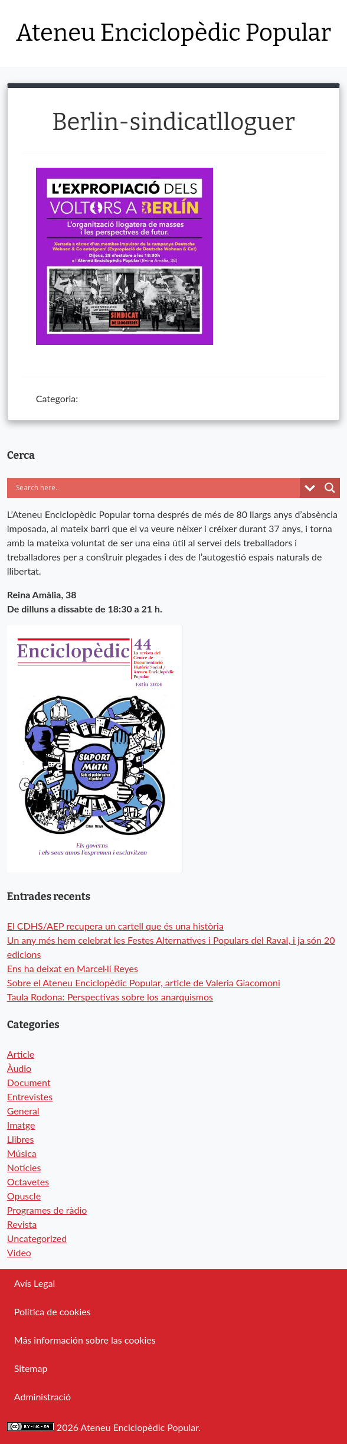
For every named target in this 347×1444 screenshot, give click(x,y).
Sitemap (31, 1368)
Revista (22, 1224)
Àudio (19, 1068)
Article (20, 1054)
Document (29, 1082)
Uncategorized (37, 1238)
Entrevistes (30, 1096)
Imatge (21, 1124)
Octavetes (28, 1181)
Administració (42, 1396)
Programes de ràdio (47, 1209)
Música (22, 1153)
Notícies (24, 1167)
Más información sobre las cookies (85, 1339)
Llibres (20, 1139)
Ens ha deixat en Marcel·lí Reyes (72, 968)
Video (19, 1252)
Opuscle (24, 1195)
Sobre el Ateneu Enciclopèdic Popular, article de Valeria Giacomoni (143, 982)
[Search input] (134, 488)
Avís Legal (34, 1283)
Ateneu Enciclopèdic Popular (173, 33)
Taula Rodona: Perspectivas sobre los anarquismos (110, 996)
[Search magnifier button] (330, 488)
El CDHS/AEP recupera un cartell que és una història (115, 925)
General (23, 1110)
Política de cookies (52, 1311)
